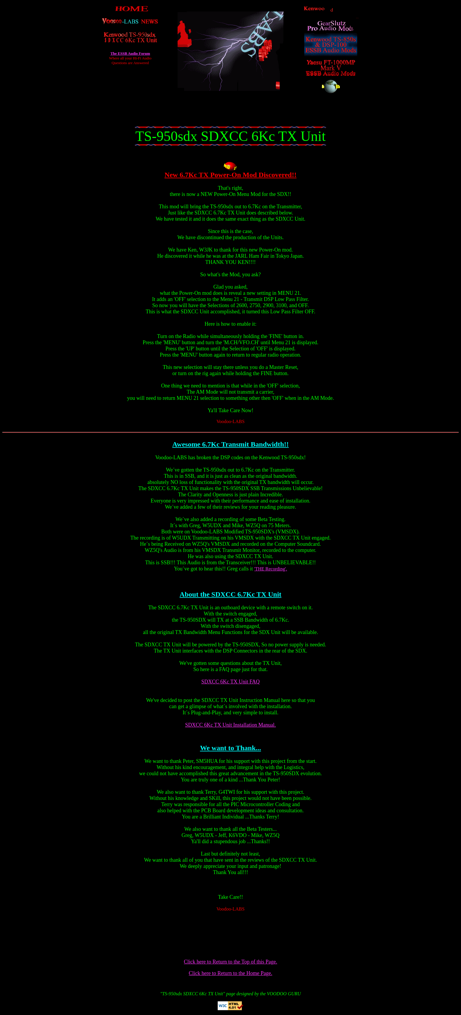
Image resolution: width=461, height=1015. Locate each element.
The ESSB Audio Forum (130, 53)
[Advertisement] (230, 113)
